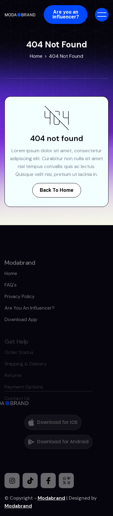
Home (36, 56)
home (11, 284)
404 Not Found (66, 56)
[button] (101, 15)
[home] (21, 14)
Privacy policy (20, 307)
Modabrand (51, 498)
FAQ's (11, 295)
